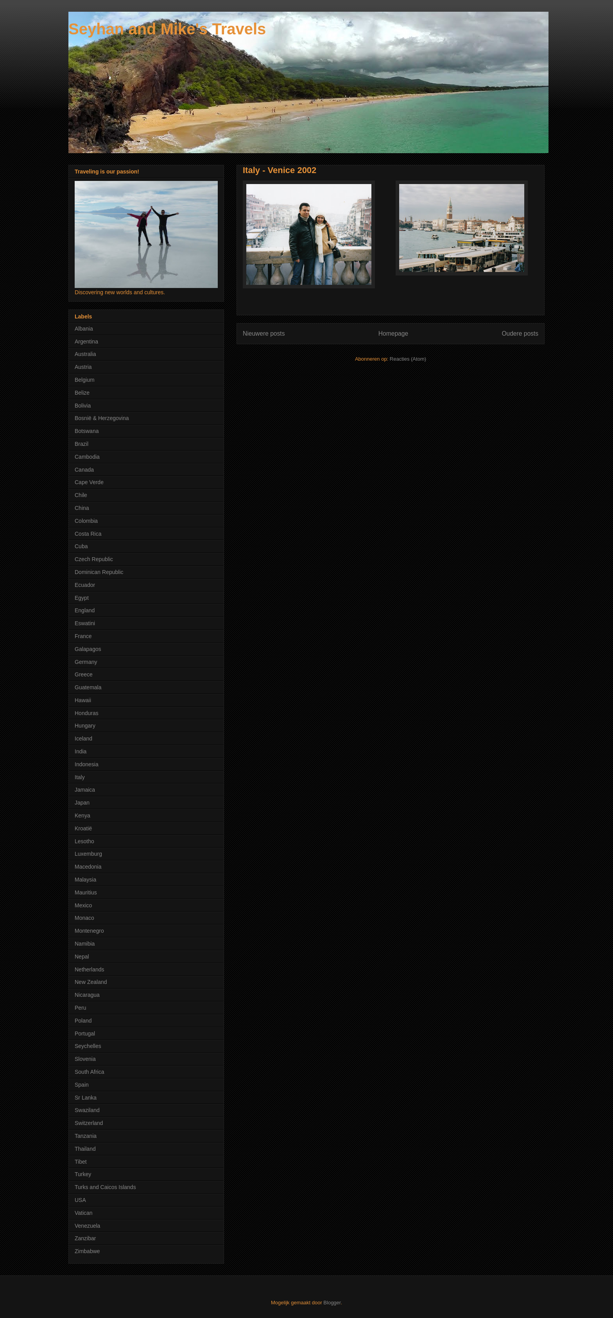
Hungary (85, 725)
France (83, 636)
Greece (84, 674)
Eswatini (85, 623)
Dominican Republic (99, 572)
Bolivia (83, 405)
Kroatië (83, 828)
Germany (86, 662)
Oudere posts (520, 333)
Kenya (82, 815)
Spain (82, 1085)
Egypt (82, 598)
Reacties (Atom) (408, 359)
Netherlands (89, 969)
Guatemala (88, 687)
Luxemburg (88, 854)
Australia (85, 354)
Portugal (85, 1033)
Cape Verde (89, 482)
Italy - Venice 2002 (279, 170)
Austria (83, 367)
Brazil (81, 444)
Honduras (87, 713)
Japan (82, 802)
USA (80, 1200)
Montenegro (89, 931)
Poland (83, 1021)
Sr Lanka (86, 1097)
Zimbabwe (87, 1251)
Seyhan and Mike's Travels (167, 29)
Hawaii (83, 700)
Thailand (85, 1149)
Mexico (83, 905)
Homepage (393, 333)
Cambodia (87, 457)
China (82, 508)
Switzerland (89, 1123)
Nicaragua (87, 995)
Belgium (85, 380)
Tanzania (86, 1136)
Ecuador (85, 585)
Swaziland (87, 1110)
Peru (80, 1008)
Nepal (82, 956)
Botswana (87, 431)
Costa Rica (88, 534)
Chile (81, 495)
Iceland (83, 738)
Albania (84, 328)
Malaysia (85, 879)
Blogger (332, 1302)
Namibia (85, 944)
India (80, 751)
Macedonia (88, 867)
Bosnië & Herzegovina (102, 418)
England (85, 610)
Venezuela (87, 1226)
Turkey (83, 1174)
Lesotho (84, 841)
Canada (84, 470)
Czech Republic (94, 559)
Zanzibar (85, 1238)
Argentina (86, 341)
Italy (80, 777)
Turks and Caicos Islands (105, 1187)
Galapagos (88, 649)
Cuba (81, 546)
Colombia (86, 521)
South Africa (89, 1072)
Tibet (81, 1162)
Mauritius (86, 892)
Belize (82, 393)
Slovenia (85, 1059)
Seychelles (88, 1046)
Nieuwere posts (264, 333)
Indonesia (87, 764)
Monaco (84, 918)
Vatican (84, 1213)
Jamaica (85, 790)
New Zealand (91, 982)
